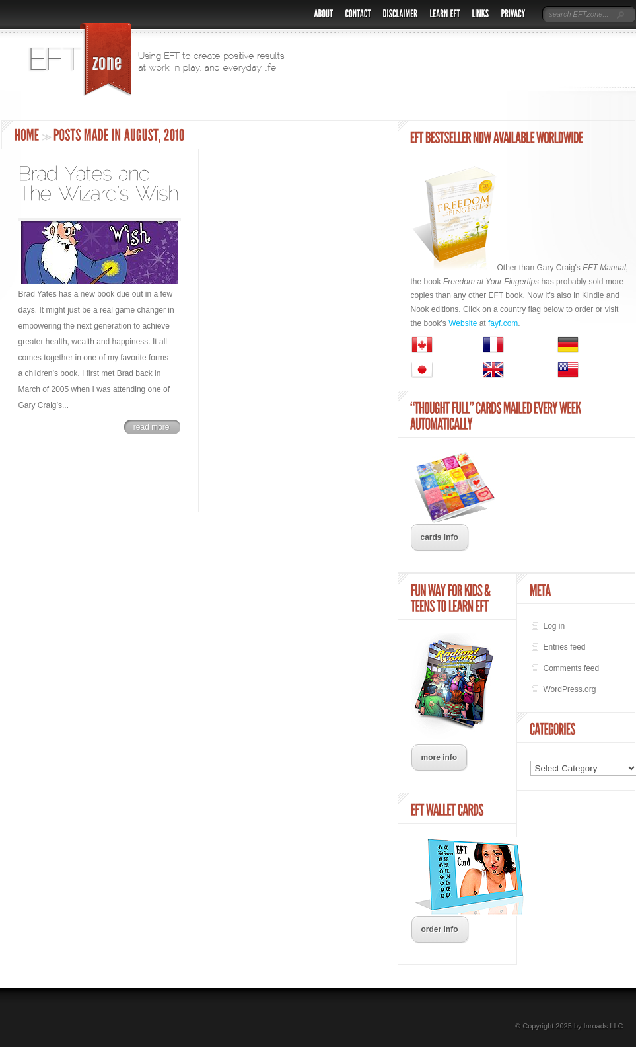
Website (462, 323)
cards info (439, 537)
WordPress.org (570, 689)
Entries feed (565, 647)
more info (439, 757)
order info (439, 929)
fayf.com (503, 323)
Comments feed (572, 668)
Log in (554, 626)
